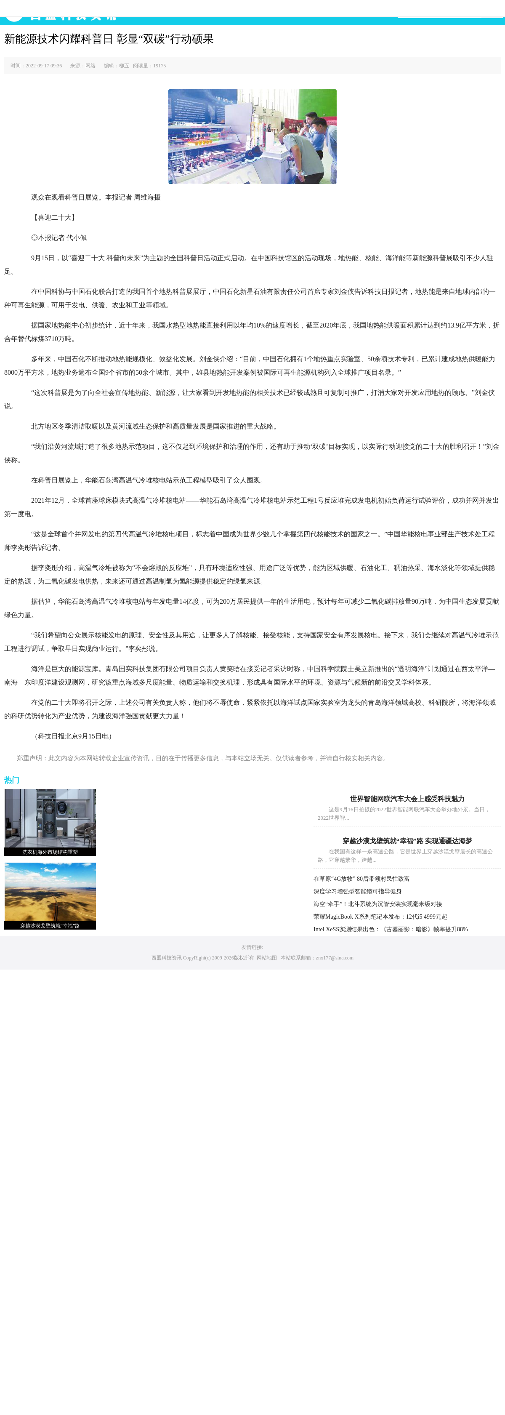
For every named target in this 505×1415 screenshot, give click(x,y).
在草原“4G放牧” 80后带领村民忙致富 (362, 879)
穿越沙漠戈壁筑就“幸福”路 (50, 926)
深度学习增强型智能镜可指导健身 (358, 891)
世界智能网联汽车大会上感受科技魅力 (407, 798)
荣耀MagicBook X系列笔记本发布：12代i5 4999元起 (380, 917)
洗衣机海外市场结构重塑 (50, 852)
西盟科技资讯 (167, 958)
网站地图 (267, 958)
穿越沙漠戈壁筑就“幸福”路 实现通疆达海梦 (407, 841)
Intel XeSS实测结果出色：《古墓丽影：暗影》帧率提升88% (391, 929)
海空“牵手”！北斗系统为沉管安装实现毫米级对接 (378, 904)
